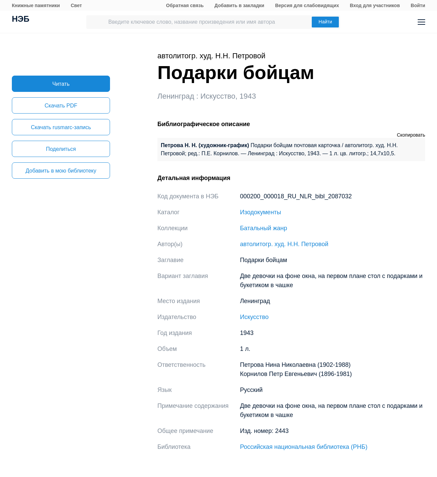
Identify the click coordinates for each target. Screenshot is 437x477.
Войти (418, 5)
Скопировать (411, 135)
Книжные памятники (36, 5)
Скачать (61, 105)
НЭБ (20, 19)
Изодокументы (260, 212)
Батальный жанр (263, 228)
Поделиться (61, 149)
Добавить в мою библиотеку (60, 171)
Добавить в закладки (239, 5)
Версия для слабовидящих (307, 5)
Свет (76, 5)
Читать (61, 84)
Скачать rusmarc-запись (61, 127)
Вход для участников (375, 5)
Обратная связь (185, 5)
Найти (325, 21)
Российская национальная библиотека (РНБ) (303, 446)
